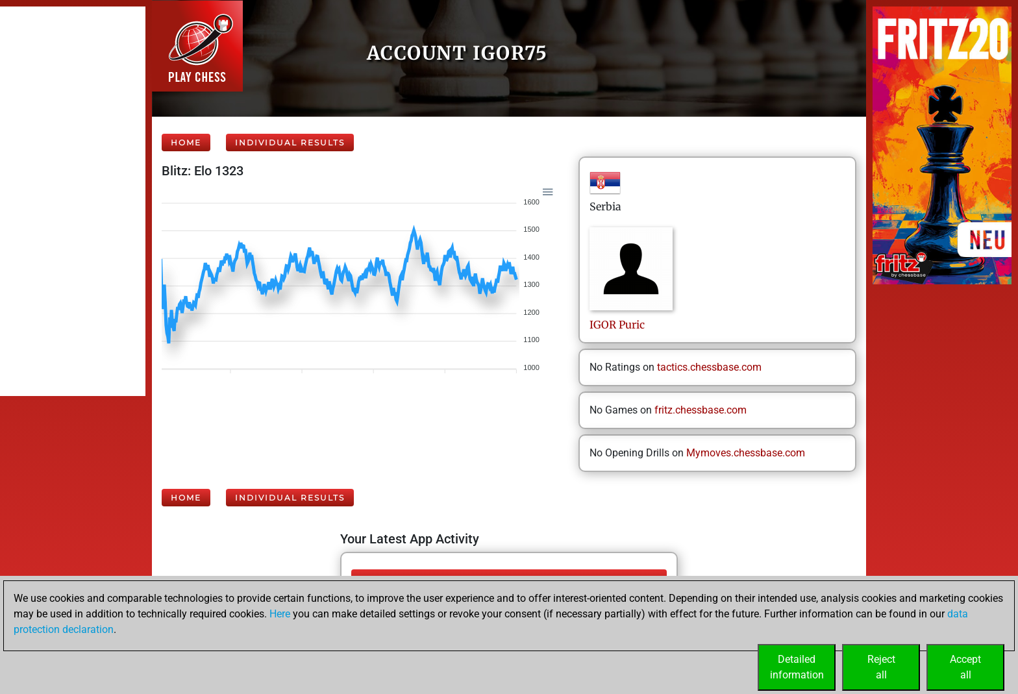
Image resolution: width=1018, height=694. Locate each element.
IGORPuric (617, 324)
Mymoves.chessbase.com (745, 453)
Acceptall (965, 667)
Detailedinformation (797, 667)
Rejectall (881, 667)
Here (279, 614)
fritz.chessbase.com (700, 410)
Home (186, 142)
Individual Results (290, 142)
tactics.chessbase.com (709, 367)
